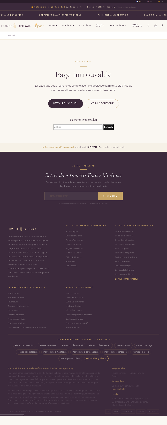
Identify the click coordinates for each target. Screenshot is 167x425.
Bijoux (53, 25)
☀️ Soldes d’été (39, 25)
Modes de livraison (74, 312)
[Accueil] (22, 229)
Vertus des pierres (123, 251)
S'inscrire (110, 196)
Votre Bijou (100, 25)
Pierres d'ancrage (144, 354)
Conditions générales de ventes (80, 322)
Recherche (108, 127)
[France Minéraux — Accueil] (16, 25)
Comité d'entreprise (16, 322)
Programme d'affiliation (18, 331)
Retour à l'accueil (65, 103)
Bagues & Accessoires (76, 251)
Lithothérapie (118, 25)
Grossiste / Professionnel (19, 312)
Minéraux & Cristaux (75, 255)
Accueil (11, 35)
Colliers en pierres (74, 246)
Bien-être (85, 25)
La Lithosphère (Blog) (124, 279)
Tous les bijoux (72, 232)
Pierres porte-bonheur (70, 367)
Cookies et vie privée (75, 327)
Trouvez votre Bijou (123, 269)
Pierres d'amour (123, 354)
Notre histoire (14, 298)
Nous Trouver (137, 25)
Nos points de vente (17, 303)
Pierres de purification (28, 361)
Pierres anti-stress (48, 354)
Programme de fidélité (18, 327)
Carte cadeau (72, 269)
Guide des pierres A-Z (125, 236)
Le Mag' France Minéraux (126, 284)
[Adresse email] (71, 196)
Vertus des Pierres (123, 265)
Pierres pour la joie (141, 361)
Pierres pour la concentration (85, 361)
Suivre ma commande (76, 308)
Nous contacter (73, 298)
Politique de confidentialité (78, 331)
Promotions (71, 265)
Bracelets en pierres (75, 236)
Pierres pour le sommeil (72, 354)
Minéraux (68, 25)
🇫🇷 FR (139, 1)
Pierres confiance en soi (100, 354)
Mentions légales (73, 336)
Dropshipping (14, 317)
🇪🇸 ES (160, 1)
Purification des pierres (125, 255)
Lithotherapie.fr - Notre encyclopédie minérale (29, 336)
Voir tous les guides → (96, 367)
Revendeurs (13, 308)
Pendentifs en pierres (75, 241)
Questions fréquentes (75, 303)
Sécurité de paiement (75, 317)
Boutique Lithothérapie (125, 274)
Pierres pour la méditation (55, 361)
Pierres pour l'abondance (115, 361)
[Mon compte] (163, 25)
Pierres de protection (24, 354)
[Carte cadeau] (155, 25)
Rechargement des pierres (127, 260)
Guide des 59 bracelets (125, 241)
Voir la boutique (102, 103)
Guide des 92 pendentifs (126, 246)
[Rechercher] (148, 25)
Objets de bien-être (74, 260)
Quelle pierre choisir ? (125, 232)
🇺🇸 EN (150, 1)
